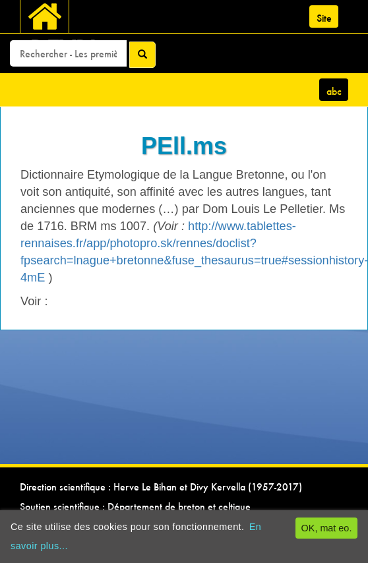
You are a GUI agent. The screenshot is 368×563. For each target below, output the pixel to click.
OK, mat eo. (326, 528)
